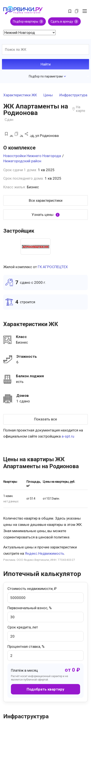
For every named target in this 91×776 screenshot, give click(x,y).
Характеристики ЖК (20, 95)
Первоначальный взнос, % (45, 614)
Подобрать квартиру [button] (45, 689)
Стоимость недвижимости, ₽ (45, 594)
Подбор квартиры (28, 21)
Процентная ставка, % (45, 652)
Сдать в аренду (64, 21)
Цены (48, 95)
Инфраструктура (73, 95)
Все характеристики (45, 200)
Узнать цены (46, 214)
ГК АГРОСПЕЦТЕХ (53, 267)
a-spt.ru (68, 436)
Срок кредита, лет (45, 633)
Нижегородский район (22, 161)
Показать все (45, 419)
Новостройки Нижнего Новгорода (32, 156)
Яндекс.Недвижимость (44, 553)
